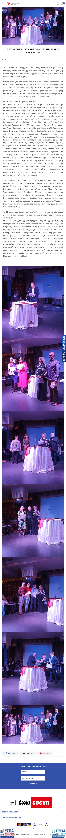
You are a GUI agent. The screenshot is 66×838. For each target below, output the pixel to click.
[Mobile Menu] (3, 3)
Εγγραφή (33, 783)
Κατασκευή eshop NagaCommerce (32, 834)
